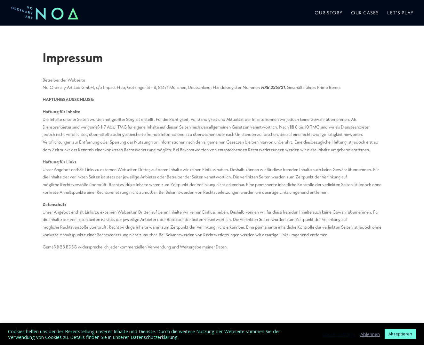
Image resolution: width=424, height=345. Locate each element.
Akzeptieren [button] (400, 334)
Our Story (329, 13)
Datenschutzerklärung (154, 337)
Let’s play (400, 13)
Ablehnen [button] (370, 334)
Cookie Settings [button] (339, 334)
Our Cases (365, 13)
